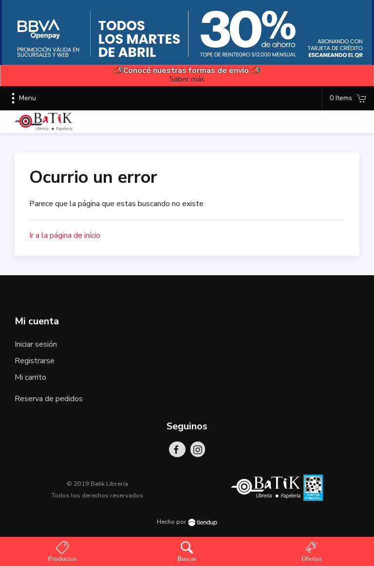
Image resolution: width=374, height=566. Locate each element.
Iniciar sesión (36, 344)
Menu (21, 98)
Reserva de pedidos (49, 398)
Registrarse (35, 360)
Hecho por (187, 521)
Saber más (187, 79)
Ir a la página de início (64, 235)
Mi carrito (30, 377)
